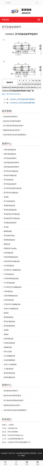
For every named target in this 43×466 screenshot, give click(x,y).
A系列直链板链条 (10, 150)
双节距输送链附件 (10, 184)
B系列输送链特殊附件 (11, 167)
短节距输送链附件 (10, 158)
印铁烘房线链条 (9, 343)
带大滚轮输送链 (9, 201)
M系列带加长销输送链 (12, 261)
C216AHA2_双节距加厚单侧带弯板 (22, 103)
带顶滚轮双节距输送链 (12, 218)
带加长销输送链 (9, 321)
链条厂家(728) (7, 94)
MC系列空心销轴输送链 (12, 270)
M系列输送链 (8, 253)
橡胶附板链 (8, 231)
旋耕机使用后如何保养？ (12, 130)
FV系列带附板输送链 (11, 278)
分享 (5, 462)
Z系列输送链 (8, 291)
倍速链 (6, 197)
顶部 (37, 462)
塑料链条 (7, 244)
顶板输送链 (8, 347)
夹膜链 (6, 330)
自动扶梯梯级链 (9, 360)
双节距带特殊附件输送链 (12, 188)
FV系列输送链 (9, 274)
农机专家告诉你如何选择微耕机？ (15, 135)
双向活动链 (8, 351)
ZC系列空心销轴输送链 (12, 304)
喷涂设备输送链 (9, 373)
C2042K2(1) (16, 94)
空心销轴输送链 (9, 356)
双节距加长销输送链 (11, 193)
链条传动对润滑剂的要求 (12, 121)
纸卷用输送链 (8, 339)
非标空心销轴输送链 (11, 309)
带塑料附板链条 (9, 240)
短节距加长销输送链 (11, 171)
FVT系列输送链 (9, 283)
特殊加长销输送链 (10, 175)
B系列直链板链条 (10, 154)
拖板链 (6, 334)
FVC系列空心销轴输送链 (12, 287)
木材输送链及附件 (10, 223)
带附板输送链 (8, 317)
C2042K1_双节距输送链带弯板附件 (22, 99)
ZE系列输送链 (9, 300)
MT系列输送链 (9, 266)
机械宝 (23, 455)
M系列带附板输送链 (11, 257)
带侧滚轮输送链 (9, 205)
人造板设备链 (8, 369)
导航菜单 (5, 20)
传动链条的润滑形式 (10, 116)
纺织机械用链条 (9, 326)
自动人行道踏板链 (10, 364)
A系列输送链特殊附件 (11, 162)
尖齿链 (6, 227)
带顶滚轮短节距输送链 (12, 214)
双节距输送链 (8, 180)
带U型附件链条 (9, 235)
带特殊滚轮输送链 (10, 210)
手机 (16, 462)
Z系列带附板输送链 (11, 296)
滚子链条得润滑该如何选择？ (13, 126)
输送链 (6, 313)
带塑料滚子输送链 (10, 248)
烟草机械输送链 (9, 377)
